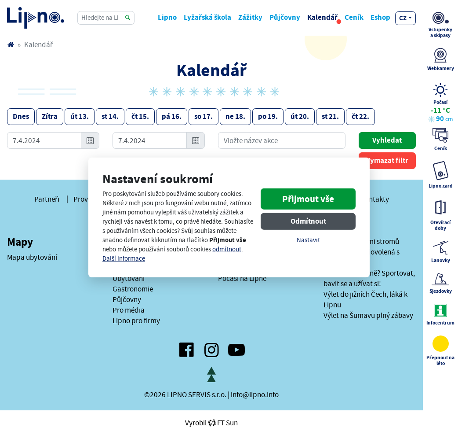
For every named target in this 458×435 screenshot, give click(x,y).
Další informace (123, 258)
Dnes (21, 116)
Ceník (354, 17)
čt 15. (140, 116)
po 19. (268, 116)
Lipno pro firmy (136, 320)
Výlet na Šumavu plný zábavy (368, 315)
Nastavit (308, 240)
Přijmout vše (308, 198)
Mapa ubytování (32, 257)
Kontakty (374, 199)
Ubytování (129, 278)
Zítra (50, 116)
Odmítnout (308, 221)
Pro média (129, 310)
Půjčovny (284, 17)
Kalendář (322, 17)
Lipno (167, 17)
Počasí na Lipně (242, 278)
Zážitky (250, 17)
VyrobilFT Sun (211, 423)
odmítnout (226, 249)
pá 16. (172, 116)
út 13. (79, 116)
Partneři (46, 199)
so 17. (203, 116)
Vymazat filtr (387, 160)
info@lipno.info (255, 394)
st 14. (110, 116)
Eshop (380, 17)
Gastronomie (133, 289)
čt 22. (360, 116)
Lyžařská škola (207, 17)
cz (403, 18)
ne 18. (235, 116)
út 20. (300, 116)
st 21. (330, 116)
